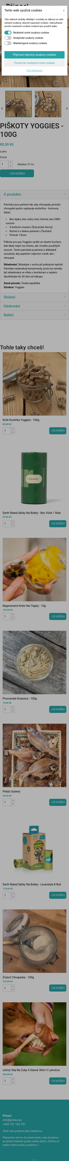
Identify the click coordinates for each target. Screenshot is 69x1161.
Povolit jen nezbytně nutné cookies (34, 63)
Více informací (34, 70)
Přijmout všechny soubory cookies (34, 54)
